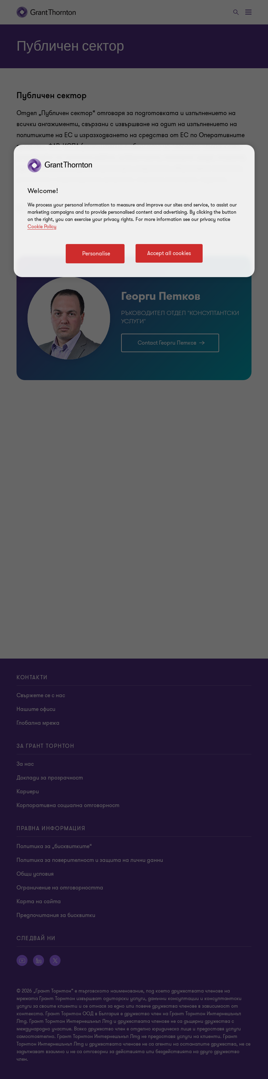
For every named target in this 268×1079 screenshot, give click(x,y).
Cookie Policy (42, 226)
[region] (134, 211)
